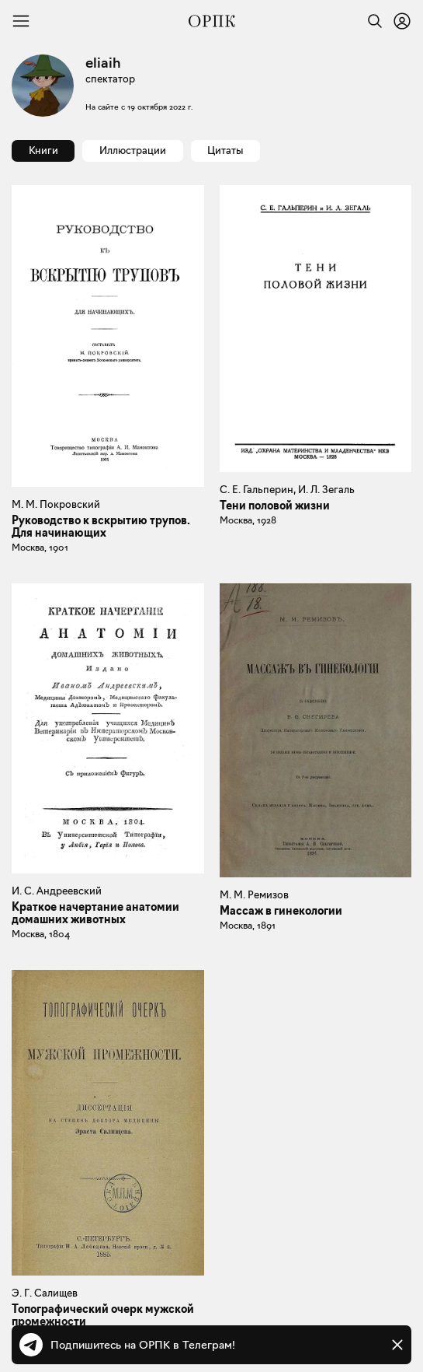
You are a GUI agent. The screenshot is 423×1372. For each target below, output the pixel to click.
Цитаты (225, 150)
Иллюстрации (132, 150)
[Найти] (371, 21)
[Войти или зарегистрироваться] (402, 21)
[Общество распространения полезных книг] (212, 21)
